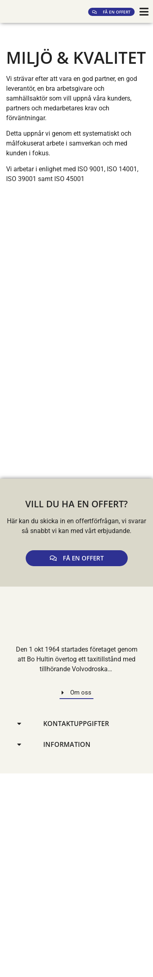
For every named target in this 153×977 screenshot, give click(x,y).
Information (67, 744)
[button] (76, 723)
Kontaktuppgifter (76, 723)
